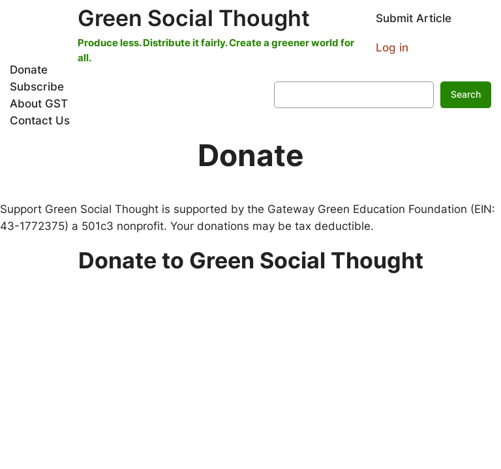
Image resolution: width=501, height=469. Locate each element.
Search (466, 94)
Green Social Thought (194, 18)
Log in (392, 47)
